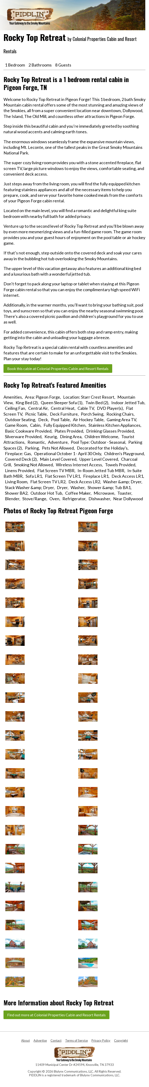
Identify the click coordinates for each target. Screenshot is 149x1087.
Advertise (40, 1040)
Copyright (121, 1040)
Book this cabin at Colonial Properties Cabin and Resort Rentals (57, 368)
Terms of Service (76, 1040)
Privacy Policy (100, 1040)
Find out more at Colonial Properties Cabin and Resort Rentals (56, 1015)
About (25, 1040)
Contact (56, 1040)
